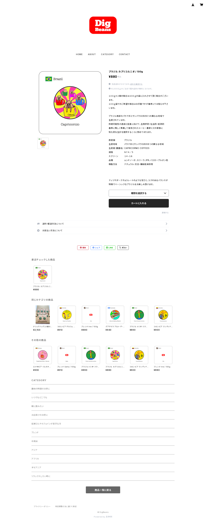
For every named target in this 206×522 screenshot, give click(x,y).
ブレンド (35, 432)
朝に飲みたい (37, 406)
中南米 (34, 441)
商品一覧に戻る (103, 490)
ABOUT (92, 54)
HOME (79, 54)
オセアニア (36, 467)
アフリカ (35, 458)
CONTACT (124, 54)
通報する (165, 213)
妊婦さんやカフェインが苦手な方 (46, 423)
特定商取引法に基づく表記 (66, 506)
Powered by (103, 517)
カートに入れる (138, 203)
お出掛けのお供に (39, 415)
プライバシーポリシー (42, 506)
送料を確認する (136, 84)
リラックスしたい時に (40, 476)
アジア (34, 450)
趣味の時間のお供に (40, 388)
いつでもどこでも (39, 397)
